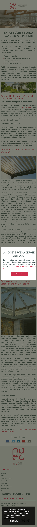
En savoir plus (9, 518)
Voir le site (19, 274)
